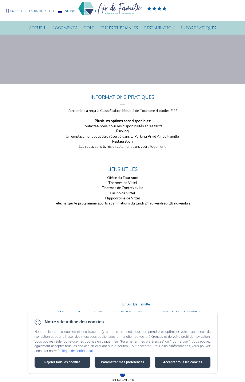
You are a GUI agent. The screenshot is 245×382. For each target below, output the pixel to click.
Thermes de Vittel (122, 182)
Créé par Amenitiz (122, 380)
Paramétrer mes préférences (122, 362)
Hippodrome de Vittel (122, 198)
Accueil (37, 28)
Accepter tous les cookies (182, 362)
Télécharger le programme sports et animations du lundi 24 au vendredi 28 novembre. (122, 203)
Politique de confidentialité (77, 351)
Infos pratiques (198, 28)
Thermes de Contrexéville (122, 188)
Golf (88, 28)
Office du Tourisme (122, 177)
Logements (64, 28)
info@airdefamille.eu (81, 11)
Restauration (159, 28)
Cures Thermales (119, 28)
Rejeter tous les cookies (62, 362)
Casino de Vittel (122, 193)
